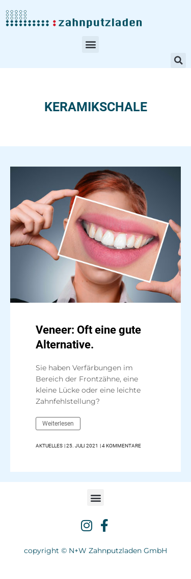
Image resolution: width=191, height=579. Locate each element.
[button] (90, 44)
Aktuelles (49, 446)
